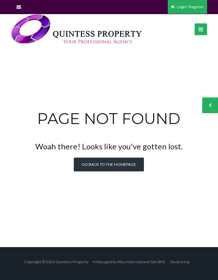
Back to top (180, 261)
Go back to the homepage (109, 164)
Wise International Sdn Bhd (141, 261)
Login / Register (187, 6)
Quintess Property (72, 261)
